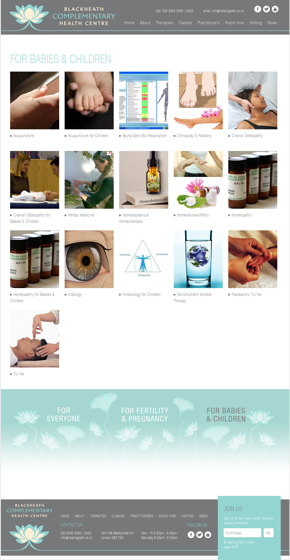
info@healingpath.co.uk (76, 537)
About (145, 23)
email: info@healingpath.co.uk (223, 11)
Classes (185, 23)
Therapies (164, 23)
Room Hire (234, 23)
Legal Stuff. (231, 547)
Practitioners (209, 23)
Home (129, 23)
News (272, 23)
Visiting (256, 23)
